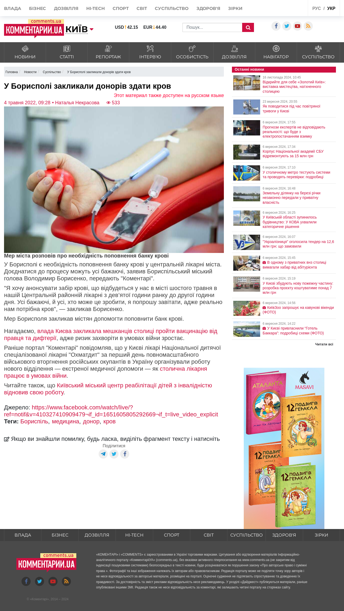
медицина (65, 421)
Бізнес (37, 8)
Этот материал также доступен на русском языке (169, 95)
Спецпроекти (290, 7)
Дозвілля (66, 8)
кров (109, 421)
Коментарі (39, 599)
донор (91, 421)
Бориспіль (34, 421)
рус (316, 8)
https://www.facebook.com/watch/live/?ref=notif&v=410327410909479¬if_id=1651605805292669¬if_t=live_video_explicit (111, 411)
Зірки (235, 8)
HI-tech (95, 8)
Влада (12, 8)
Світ (142, 8)
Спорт (121, 8)
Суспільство (171, 8)
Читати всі (324, 344)
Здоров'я (208, 8)
